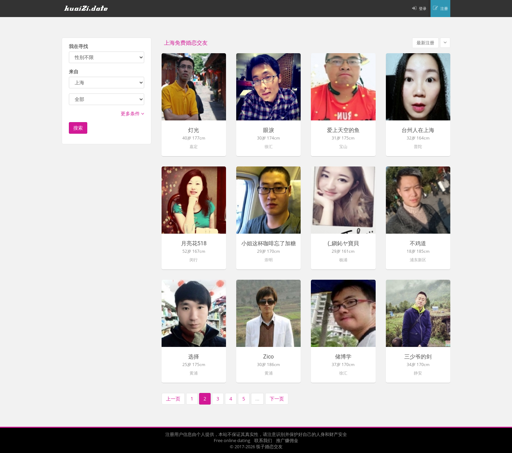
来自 (73, 71)
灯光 (193, 130)
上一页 (173, 398)
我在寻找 (78, 46)
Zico (268, 357)
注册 (444, 8)
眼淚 (268, 130)
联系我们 (263, 440)
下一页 (277, 398)
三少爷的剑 (418, 357)
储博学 (343, 357)
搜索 (78, 128)
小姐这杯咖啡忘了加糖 (268, 243)
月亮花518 (194, 243)
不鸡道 (418, 243)
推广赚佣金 (287, 440)
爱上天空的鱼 (343, 130)
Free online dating (232, 440)
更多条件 (132, 113)
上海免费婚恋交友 (186, 43)
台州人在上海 (418, 130)
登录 (422, 8)
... (257, 398)
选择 (193, 357)
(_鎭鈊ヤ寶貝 (343, 243)
